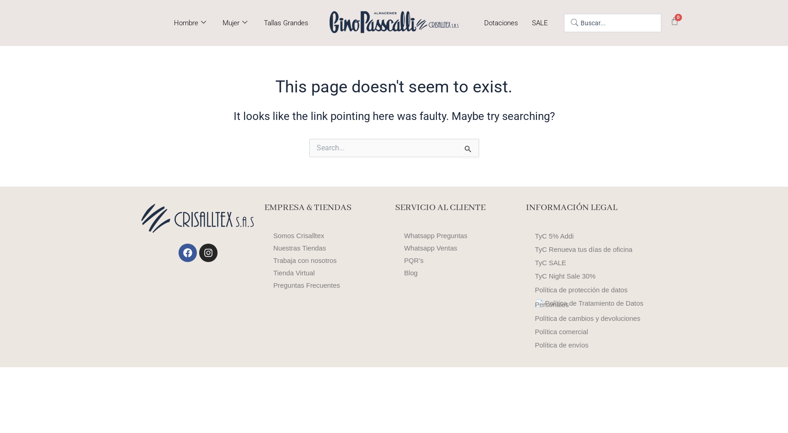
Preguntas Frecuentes (310, 286)
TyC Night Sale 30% (568, 297)
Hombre (190, 23)
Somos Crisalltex (301, 236)
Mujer (235, 23)
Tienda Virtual (296, 273)
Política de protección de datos (585, 316)
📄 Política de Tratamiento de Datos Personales (583, 339)
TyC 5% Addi (556, 239)
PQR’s (414, 261)
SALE (540, 23)
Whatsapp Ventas (433, 248)
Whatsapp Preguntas (438, 236)
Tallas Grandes (286, 23)
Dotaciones (501, 23)
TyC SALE (552, 278)
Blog (411, 273)
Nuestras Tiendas (302, 248)
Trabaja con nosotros (308, 261)
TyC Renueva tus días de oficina (588, 258)
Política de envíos (564, 408)
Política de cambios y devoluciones (569, 366)
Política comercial (563, 389)
